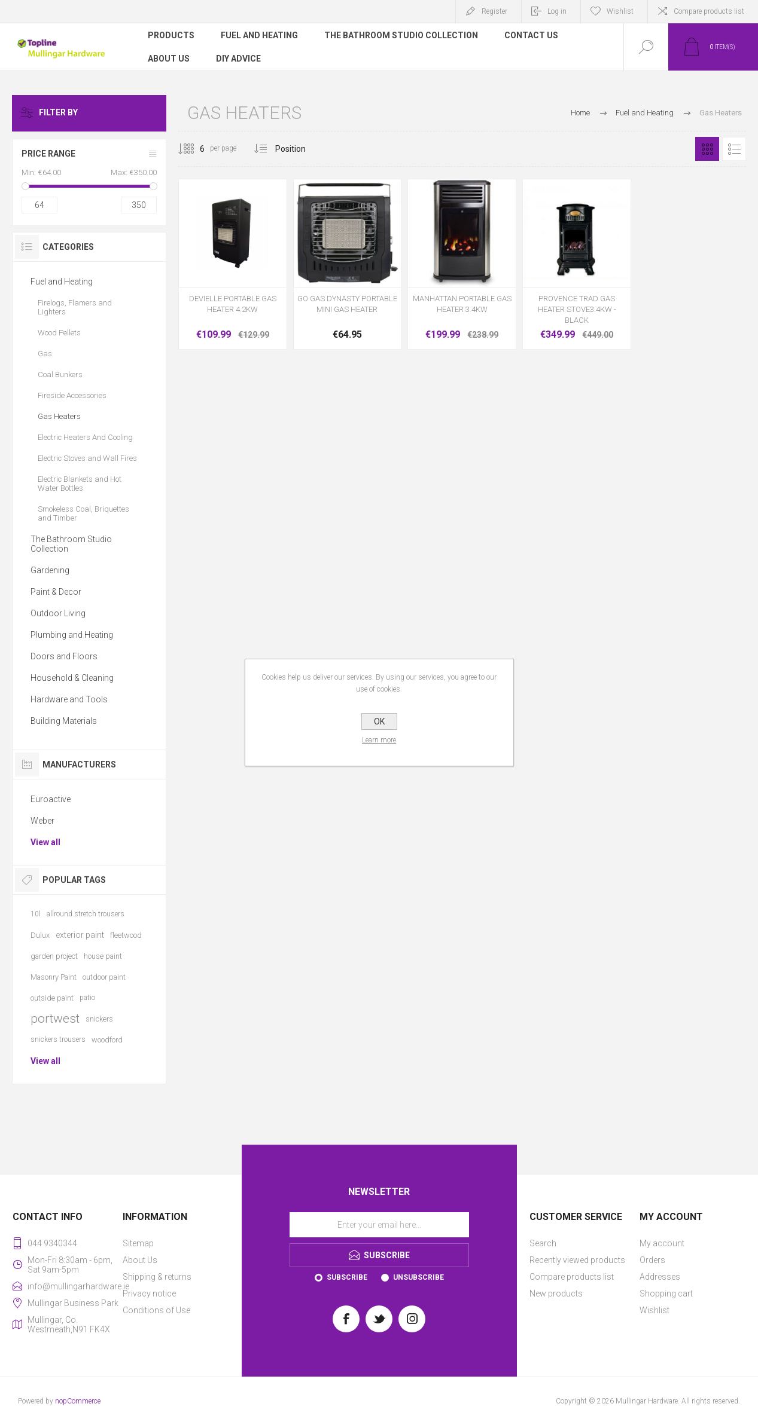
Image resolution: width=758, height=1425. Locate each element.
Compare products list (709, 11)
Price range (48, 153)
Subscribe (347, 1277)
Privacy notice (149, 1293)
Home (580, 112)
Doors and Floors (64, 656)
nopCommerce (78, 1401)
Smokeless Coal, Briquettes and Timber (83, 513)
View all (45, 842)
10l (36, 914)
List (734, 149)
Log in (557, 11)
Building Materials (64, 721)
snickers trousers (58, 1039)
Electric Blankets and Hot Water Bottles (79, 484)
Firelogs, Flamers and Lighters (75, 307)
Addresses (660, 1277)
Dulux (40, 935)
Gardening (50, 570)
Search (542, 1243)
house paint (103, 956)
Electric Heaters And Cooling (85, 437)
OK (379, 721)
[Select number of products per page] (193, 149)
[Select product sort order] (299, 149)
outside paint (52, 997)
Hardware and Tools (69, 699)
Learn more (379, 740)
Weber (42, 820)
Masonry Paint (54, 977)
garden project (54, 956)
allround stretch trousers (85, 914)
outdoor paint (104, 977)
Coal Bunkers (60, 374)
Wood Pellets (59, 332)
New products (556, 1293)
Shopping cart (666, 1293)
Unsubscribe (418, 1277)
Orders (652, 1260)
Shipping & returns (157, 1277)
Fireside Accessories (72, 395)
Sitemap (138, 1243)
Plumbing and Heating (72, 635)
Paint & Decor (56, 592)
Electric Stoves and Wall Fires (87, 458)
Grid (707, 149)
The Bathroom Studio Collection (71, 544)
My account (662, 1243)
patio (87, 997)
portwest (55, 1018)
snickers (99, 1018)
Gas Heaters (59, 416)
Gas (45, 353)
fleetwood (126, 935)
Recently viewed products (577, 1260)
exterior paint (80, 935)
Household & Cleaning (72, 678)
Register (494, 11)
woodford (107, 1039)
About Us (140, 1260)
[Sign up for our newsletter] (379, 1224)
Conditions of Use (156, 1310)
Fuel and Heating (62, 281)
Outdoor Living (58, 613)
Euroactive (51, 799)
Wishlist (654, 1310)
